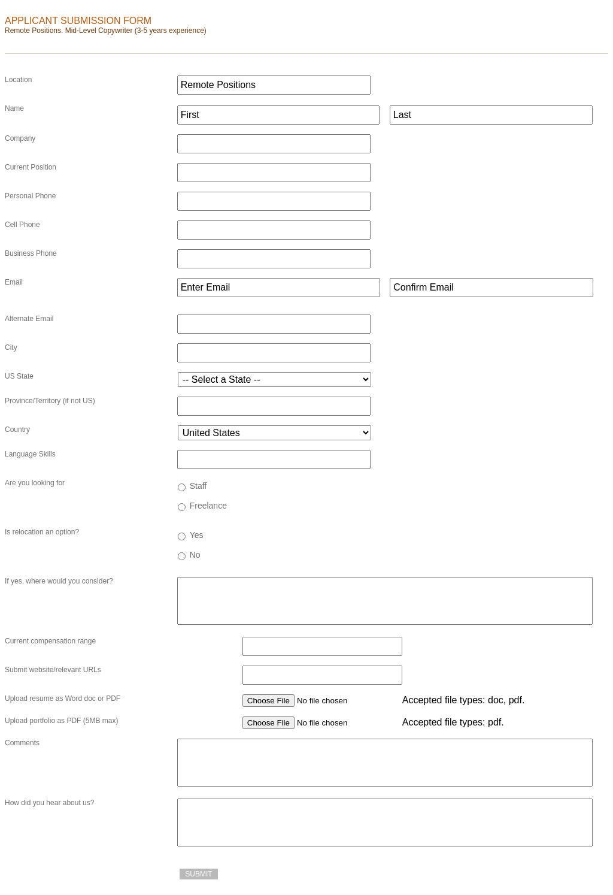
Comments (22, 743)
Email (14, 282)
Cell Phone (22, 224)
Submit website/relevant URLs (53, 670)
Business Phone (31, 253)
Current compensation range (50, 641)
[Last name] (491, 115)
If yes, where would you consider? (59, 581)
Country (17, 429)
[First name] (278, 115)
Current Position (30, 167)
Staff (198, 486)
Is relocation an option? (42, 532)
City (11, 347)
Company (20, 138)
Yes (197, 535)
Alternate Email (29, 319)
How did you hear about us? (49, 803)
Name (14, 108)
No (195, 555)
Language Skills (30, 454)
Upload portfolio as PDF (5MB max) (61, 720)
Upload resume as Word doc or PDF (62, 698)
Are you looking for (35, 483)
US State (19, 376)
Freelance (208, 505)
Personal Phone (30, 196)
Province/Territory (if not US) (50, 401)
